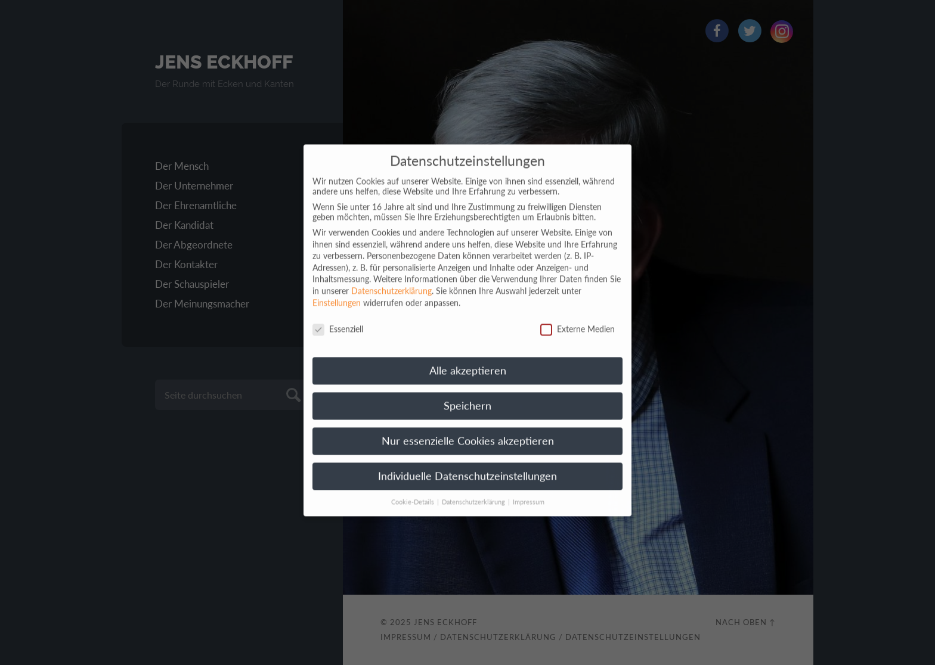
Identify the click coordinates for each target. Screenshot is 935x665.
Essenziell (337, 320)
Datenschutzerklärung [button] (474, 493)
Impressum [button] (528, 493)
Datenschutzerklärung (391, 282)
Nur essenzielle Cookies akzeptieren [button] (468, 432)
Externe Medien (577, 320)
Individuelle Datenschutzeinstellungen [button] (467, 467)
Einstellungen (336, 293)
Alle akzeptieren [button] (467, 362)
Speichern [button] (467, 397)
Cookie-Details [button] (413, 493)
